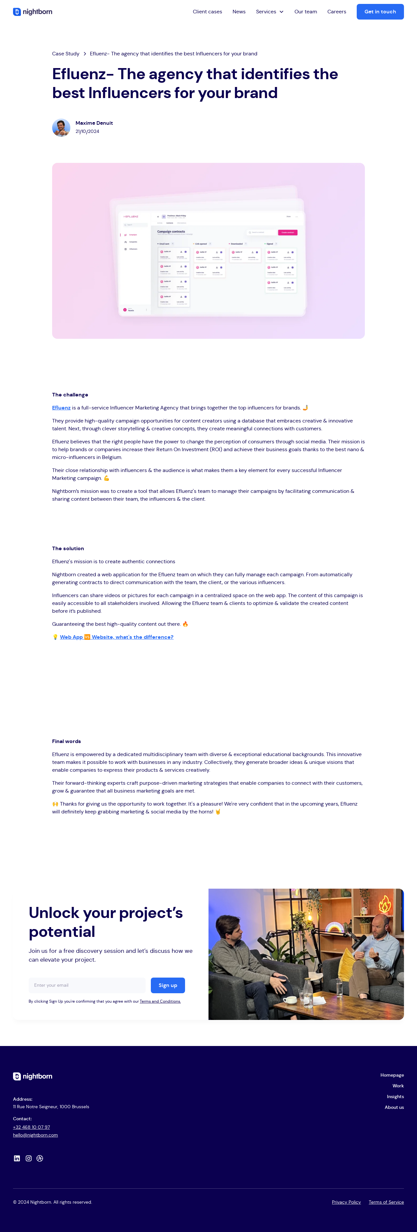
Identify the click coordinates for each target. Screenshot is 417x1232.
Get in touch (380, 11)
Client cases (207, 11)
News (239, 11)
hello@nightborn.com (35, 1135)
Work (398, 1086)
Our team (306, 11)
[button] (270, 11)
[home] (32, 11)
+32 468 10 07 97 (31, 1127)
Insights (395, 1097)
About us (394, 1107)
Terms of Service (386, 1202)
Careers (336, 11)
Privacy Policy (346, 1202)
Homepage (392, 1075)
